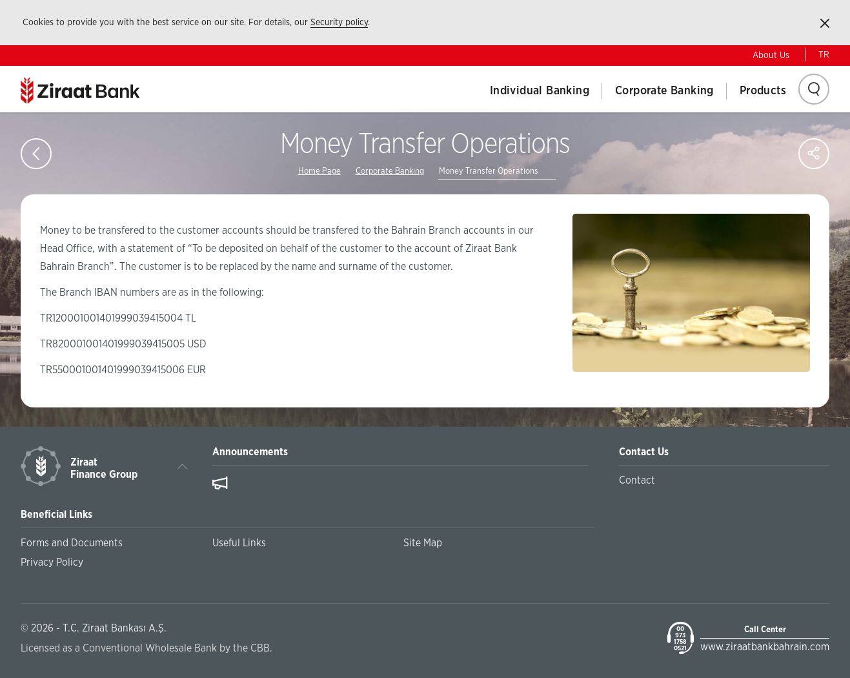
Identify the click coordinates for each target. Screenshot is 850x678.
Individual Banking (539, 91)
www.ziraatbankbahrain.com (764, 647)
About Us (771, 55)
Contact (637, 480)
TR (823, 54)
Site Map (422, 543)
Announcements (250, 452)
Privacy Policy (52, 562)
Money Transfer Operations (488, 171)
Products (763, 91)
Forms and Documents (72, 543)
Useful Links (239, 543)
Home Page (319, 171)
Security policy (339, 22)
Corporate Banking (664, 91)
